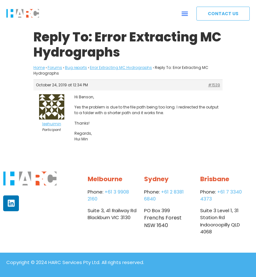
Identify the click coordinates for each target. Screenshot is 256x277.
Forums (55, 67)
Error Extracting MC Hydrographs (121, 67)
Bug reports (76, 67)
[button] (185, 13)
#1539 (214, 85)
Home (39, 67)
